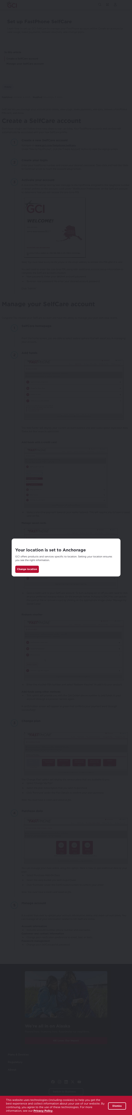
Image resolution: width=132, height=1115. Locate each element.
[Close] (115, 544)
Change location (27, 569)
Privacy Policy (43, 1110)
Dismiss (117, 1106)
